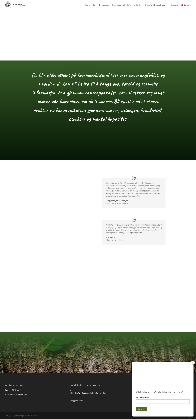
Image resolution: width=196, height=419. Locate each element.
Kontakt (174, 5)
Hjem (87, 5)
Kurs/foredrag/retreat (155, 5)
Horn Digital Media (23, 415)
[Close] (193, 361)
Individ (137, 5)
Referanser (104, 5)
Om (94, 5)
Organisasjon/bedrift (121, 5)
